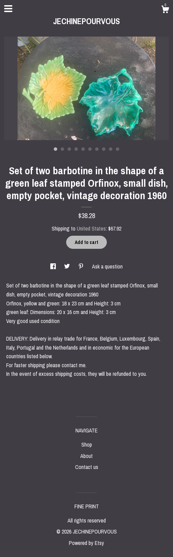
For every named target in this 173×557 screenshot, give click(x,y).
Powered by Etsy (86, 543)
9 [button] (110, 149)
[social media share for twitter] (67, 266)
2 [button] (62, 149)
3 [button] (69, 149)
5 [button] (83, 149)
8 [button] (103, 149)
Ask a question (107, 266)
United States (91, 228)
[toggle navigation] (8, 8)
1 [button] (55, 149)
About (86, 456)
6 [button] (90, 149)
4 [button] (76, 149)
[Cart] (165, 10)
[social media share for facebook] (53, 266)
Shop (86, 444)
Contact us (86, 467)
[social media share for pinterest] (81, 266)
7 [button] (97, 149)
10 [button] (117, 149)
